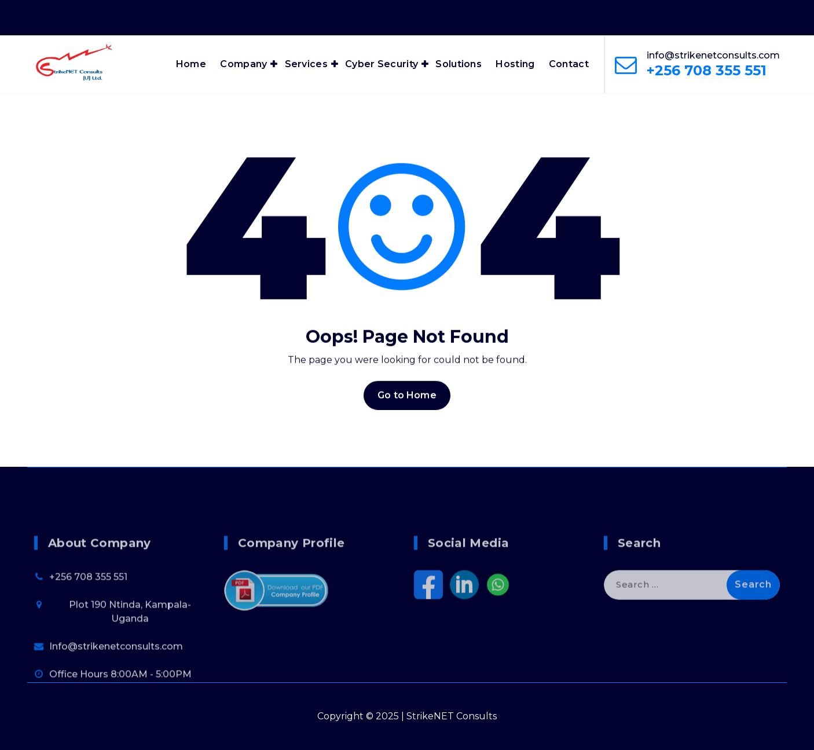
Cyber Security (381, 63)
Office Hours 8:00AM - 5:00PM (120, 716)
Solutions (458, 63)
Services (306, 63)
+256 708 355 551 (707, 70)
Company (243, 63)
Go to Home (407, 405)
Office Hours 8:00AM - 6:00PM (633, 15)
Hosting (515, 63)
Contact (569, 63)
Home (191, 63)
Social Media (468, 585)
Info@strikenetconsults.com (116, 688)
